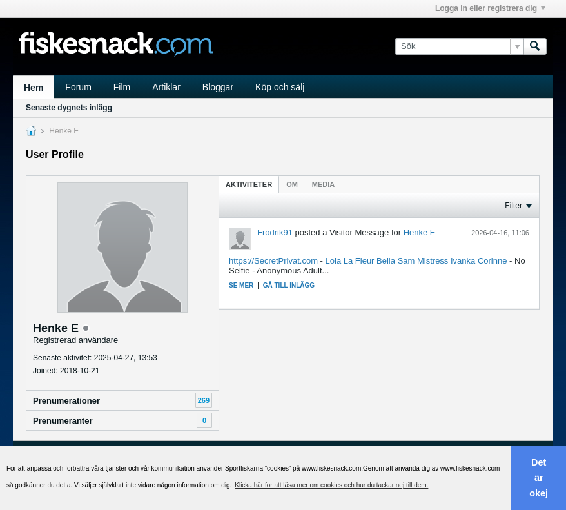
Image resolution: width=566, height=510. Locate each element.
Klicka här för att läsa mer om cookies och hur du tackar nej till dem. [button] (331, 485)
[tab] (249, 184)
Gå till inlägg (289, 285)
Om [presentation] (292, 184)
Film (121, 87)
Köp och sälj (279, 87)
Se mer (241, 285)
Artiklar (166, 87)
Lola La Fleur (350, 261)
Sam (406, 261)
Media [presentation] (323, 184)
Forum (78, 87)
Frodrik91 (275, 232)
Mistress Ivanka (446, 261)
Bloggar (217, 87)
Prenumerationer (66, 401)
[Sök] (459, 46)
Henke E (420, 232)
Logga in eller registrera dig (490, 8)
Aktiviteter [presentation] (249, 184)
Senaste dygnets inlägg (69, 107)
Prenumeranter (62, 421)
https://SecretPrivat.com (273, 261)
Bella (385, 261)
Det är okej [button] (538, 477)
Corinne (492, 261)
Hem (33, 88)
